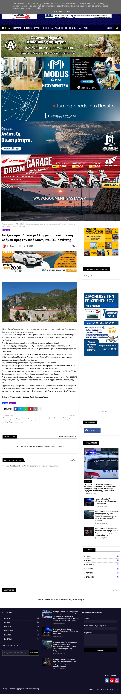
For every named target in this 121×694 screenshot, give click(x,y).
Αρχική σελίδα (7, 224)
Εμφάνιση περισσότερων (67, 437)
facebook (94, 430)
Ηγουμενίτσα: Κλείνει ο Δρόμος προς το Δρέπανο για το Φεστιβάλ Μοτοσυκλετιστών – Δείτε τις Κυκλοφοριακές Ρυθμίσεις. (106, 515)
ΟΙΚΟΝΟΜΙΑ (48, 28)
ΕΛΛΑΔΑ (37, 28)
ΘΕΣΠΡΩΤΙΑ (17, 28)
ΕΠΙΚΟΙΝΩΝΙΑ (70, 28)
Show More (114, 590)
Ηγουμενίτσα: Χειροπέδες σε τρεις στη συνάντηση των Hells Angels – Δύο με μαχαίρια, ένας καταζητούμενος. (106, 531)
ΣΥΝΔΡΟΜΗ (102, 577)
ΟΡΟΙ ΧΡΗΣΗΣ (112, 689)
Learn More (57, 12)
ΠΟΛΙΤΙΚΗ (59, 28)
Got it (67, 12)
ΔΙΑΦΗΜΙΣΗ (83, 28)
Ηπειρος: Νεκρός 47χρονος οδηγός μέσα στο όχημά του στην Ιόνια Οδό (105, 501)
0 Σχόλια (73, 460)
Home (7, 28)
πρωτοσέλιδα (101, 411)
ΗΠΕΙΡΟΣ (28, 28)
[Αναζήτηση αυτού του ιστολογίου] (16, 652)
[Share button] (40, 409)
